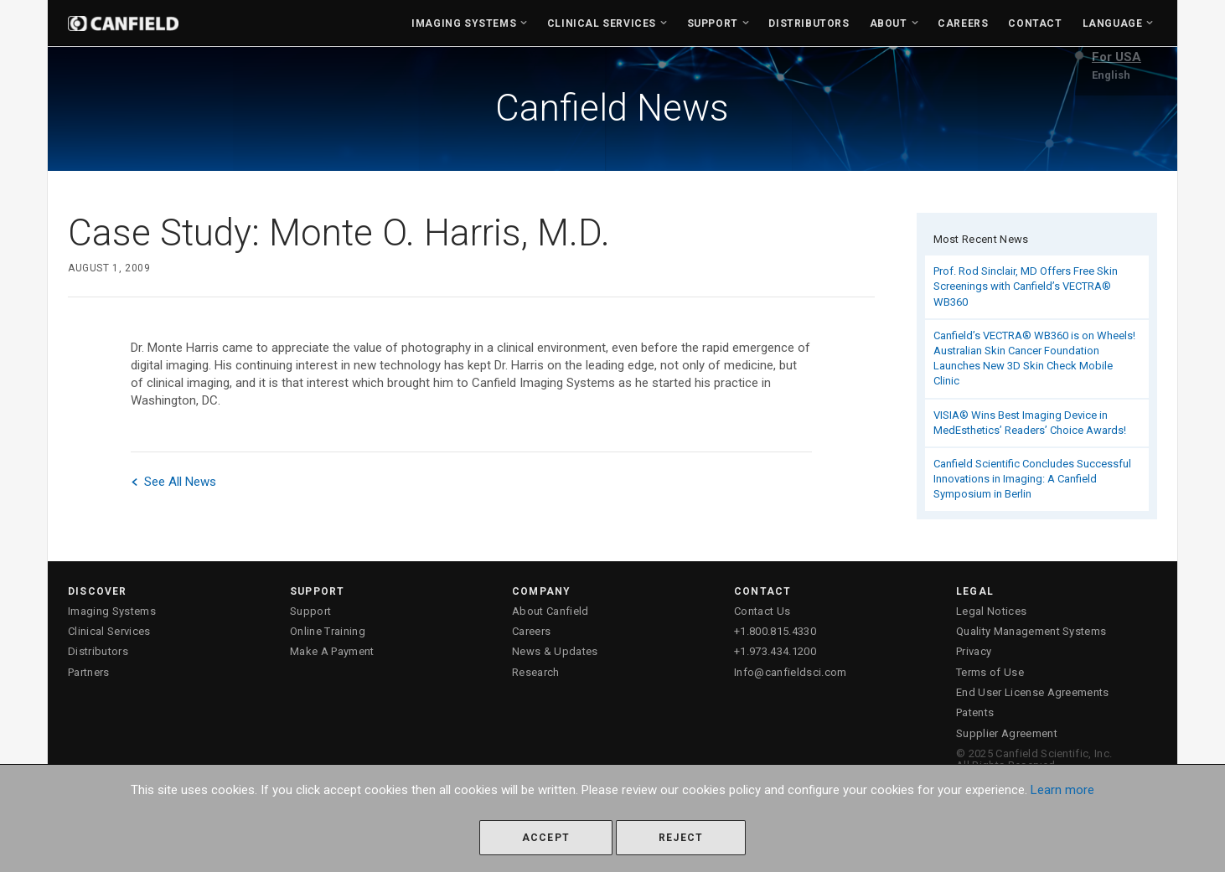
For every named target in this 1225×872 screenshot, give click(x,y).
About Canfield (550, 611)
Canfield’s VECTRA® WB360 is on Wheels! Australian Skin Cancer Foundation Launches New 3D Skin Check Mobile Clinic (1034, 358)
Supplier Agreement (1006, 733)
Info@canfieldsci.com (790, 672)
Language (1113, 23)
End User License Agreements (1032, 692)
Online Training (327, 631)
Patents (975, 712)
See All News (173, 481)
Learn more (1062, 789)
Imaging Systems (463, 23)
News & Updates (555, 651)
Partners (89, 672)
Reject (681, 838)
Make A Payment (332, 651)
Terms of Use (990, 672)
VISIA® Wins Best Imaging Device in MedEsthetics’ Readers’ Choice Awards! (1029, 422)
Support (712, 23)
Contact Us (762, 611)
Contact (1035, 23)
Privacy (973, 651)
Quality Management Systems (1031, 631)
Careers (963, 23)
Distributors (808, 23)
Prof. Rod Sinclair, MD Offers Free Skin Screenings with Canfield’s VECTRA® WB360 (1025, 286)
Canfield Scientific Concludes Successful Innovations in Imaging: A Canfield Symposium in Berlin (1032, 478)
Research (536, 672)
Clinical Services (601, 23)
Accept (546, 838)
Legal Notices (991, 611)
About (888, 23)
